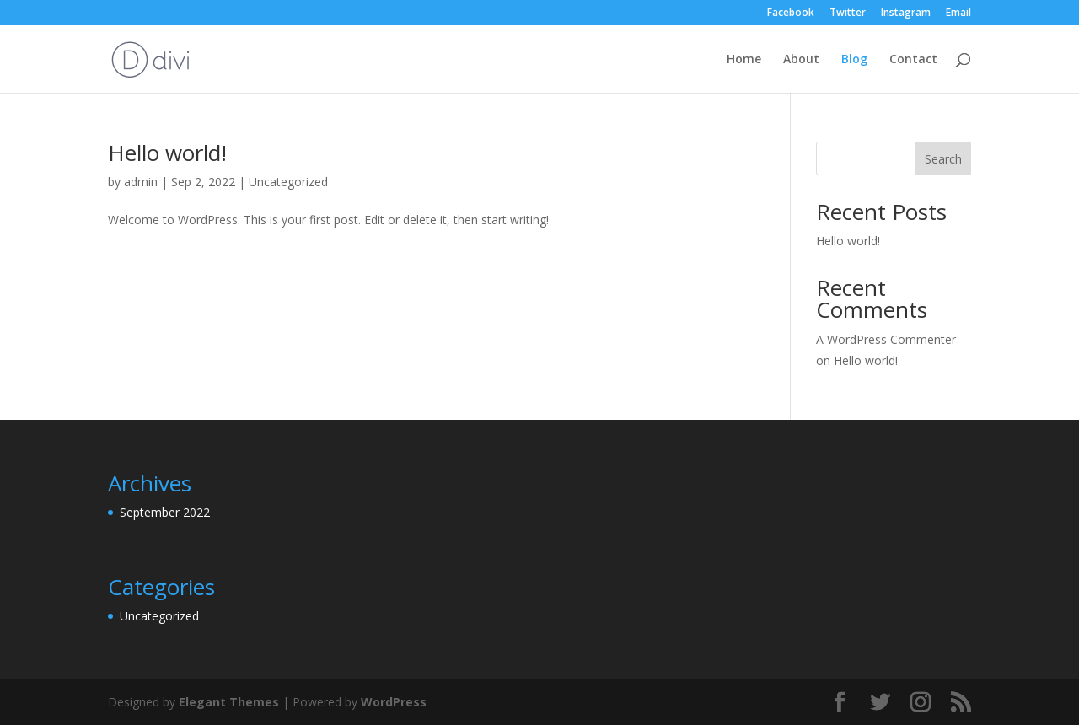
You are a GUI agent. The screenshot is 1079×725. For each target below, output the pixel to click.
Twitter (847, 13)
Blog (854, 60)
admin (141, 182)
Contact (913, 60)
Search (943, 159)
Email (958, 13)
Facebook (790, 13)
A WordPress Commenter (886, 339)
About (801, 60)
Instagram (906, 13)
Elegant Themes (229, 702)
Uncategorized (288, 182)
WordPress (394, 702)
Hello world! (167, 152)
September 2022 (165, 512)
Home (744, 60)
